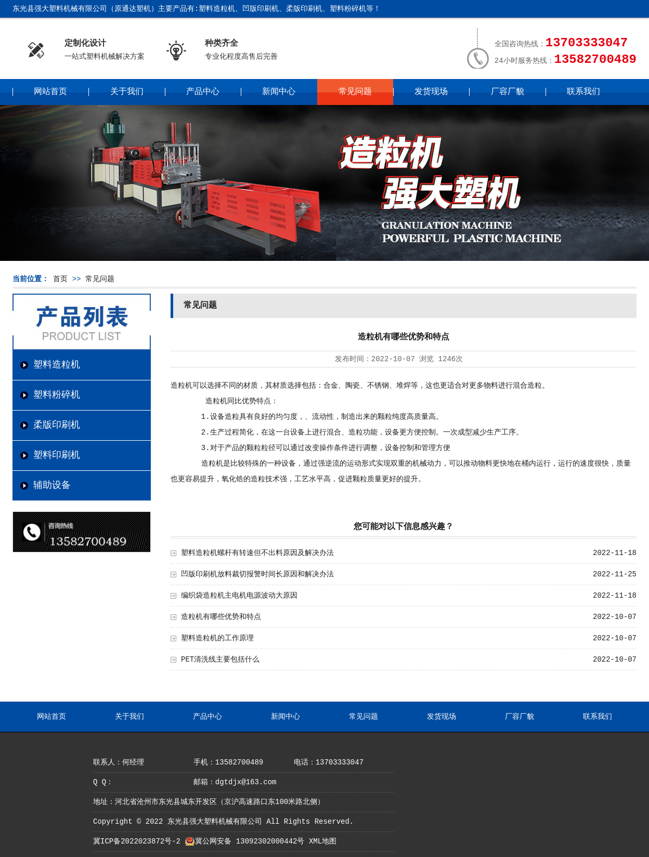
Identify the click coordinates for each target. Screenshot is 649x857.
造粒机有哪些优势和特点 (221, 617)
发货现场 (431, 92)
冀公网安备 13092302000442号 (249, 841)
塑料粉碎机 (56, 395)
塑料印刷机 (56, 455)
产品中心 (202, 92)
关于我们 (127, 92)
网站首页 (50, 92)
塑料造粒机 (56, 365)
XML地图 (322, 841)
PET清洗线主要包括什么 (220, 659)
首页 (60, 279)
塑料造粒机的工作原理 (217, 638)
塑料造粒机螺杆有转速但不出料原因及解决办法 (257, 553)
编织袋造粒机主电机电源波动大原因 (239, 595)
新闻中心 (278, 92)
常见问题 (355, 92)
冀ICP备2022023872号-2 (136, 841)
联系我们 (583, 92)
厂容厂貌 (507, 92)
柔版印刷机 (56, 425)
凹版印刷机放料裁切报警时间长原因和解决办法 (257, 574)
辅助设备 (52, 485)
